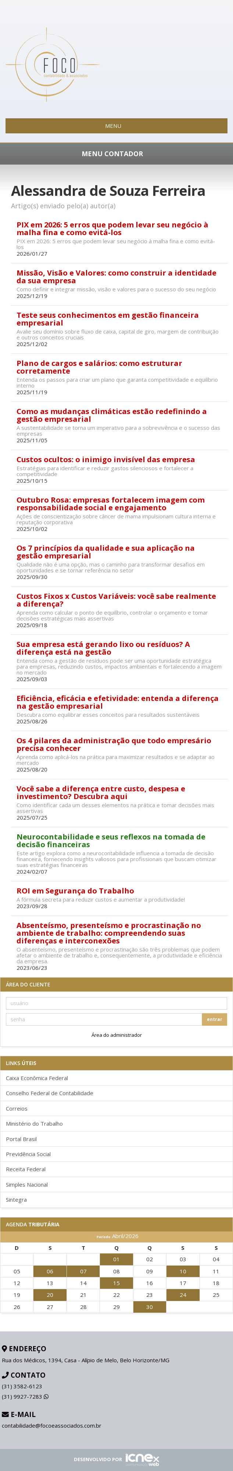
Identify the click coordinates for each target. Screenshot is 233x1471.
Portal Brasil (21, 1139)
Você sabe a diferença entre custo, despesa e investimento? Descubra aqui (101, 792)
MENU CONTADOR (116, 153)
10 (183, 1271)
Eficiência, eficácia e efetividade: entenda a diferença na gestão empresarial (118, 702)
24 (183, 1294)
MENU (116, 125)
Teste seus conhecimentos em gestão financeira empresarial (108, 319)
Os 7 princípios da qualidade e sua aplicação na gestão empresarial (106, 552)
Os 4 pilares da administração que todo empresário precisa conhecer (114, 744)
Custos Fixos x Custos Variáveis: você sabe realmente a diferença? (116, 600)
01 (116, 1259)
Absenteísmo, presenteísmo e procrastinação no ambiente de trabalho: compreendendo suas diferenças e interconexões (109, 933)
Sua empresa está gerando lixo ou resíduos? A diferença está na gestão (103, 648)
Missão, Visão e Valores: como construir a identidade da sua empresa (116, 276)
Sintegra (16, 1199)
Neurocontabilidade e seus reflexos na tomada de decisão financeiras (111, 840)
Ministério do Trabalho (34, 1123)
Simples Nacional (27, 1184)
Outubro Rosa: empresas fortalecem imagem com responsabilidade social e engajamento (111, 503)
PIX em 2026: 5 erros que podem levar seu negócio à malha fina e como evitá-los (112, 228)
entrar (214, 1019)
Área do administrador (117, 1035)
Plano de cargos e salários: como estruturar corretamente (99, 367)
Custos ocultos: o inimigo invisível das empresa (106, 459)
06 (50, 1271)
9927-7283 (25, 1396)
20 (50, 1294)
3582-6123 (22, 1386)
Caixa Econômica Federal (37, 1078)
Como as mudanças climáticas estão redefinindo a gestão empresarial (112, 415)
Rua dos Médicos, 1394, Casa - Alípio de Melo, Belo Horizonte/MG (85, 1360)
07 (83, 1271)
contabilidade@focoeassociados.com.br (51, 1425)
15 (116, 1283)
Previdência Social (28, 1154)
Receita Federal (26, 1169)
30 (149, 1306)
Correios (17, 1108)
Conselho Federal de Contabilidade (49, 1093)
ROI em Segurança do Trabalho (75, 891)
